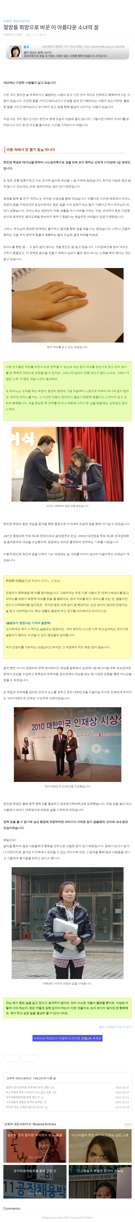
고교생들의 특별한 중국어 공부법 (24, 1102)
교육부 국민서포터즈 (16, 21)
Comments (11, 1209)
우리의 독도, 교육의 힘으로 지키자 (24, 1107)
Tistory (89, 1217)
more (128, 1124)
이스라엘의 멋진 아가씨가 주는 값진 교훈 (28, 1092)
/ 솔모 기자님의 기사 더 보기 (115, 1026)
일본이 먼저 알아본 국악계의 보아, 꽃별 (27, 1087)
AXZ (66, 1217)
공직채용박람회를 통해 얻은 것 (23, 1097)
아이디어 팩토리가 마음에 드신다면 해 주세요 (67, 1038)
